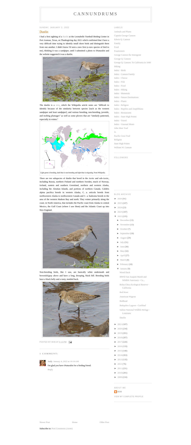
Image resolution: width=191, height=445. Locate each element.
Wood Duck (125, 272)
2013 (120, 359)
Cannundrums (96, 13)
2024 (120, 207)
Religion (118, 139)
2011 (120, 368)
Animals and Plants (122, 31)
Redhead (123, 301)
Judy (50, 361)
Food (116, 47)
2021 (120, 324)
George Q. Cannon (122, 58)
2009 (120, 377)
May (122, 251)
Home (74, 422)
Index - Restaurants (122, 112)
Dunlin (123, 317)
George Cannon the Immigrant (127, 55)
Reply (50, 369)
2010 (120, 372)
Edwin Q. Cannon (122, 39)
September (125, 233)
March (123, 260)
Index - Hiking (120, 89)
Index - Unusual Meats (124, 124)
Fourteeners (119, 51)
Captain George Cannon (124, 35)
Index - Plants (120, 101)
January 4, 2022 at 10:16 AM (66, 361)
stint (57, 105)
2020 (120, 328)
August (123, 237)
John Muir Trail (121, 128)
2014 (120, 355)
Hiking (117, 66)
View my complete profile (129, 397)
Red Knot (124, 292)
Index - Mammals (122, 93)
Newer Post (45, 422)
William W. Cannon (123, 147)
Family (117, 43)
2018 (120, 337)
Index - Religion (121, 105)
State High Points (122, 143)
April (122, 255)
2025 (120, 203)
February (124, 264)
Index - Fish (119, 82)
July (122, 242)
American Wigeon (128, 296)
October (124, 229)
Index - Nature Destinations (126, 97)
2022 (120, 216)
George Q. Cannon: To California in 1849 (132, 62)
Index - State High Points (125, 116)
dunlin (65, 36)
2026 (120, 198)
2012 (120, 364)
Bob (120, 392)
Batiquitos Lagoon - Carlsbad (133, 305)
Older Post (104, 422)
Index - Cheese (120, 78)
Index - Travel (120, 120)
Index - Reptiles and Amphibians (128, 108)
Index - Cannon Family (124, 74)
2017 (120, 342)
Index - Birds (120, 70)
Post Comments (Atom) (62, 428)
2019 (120, 333)
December (125, 220)
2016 (120, 346)
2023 (120, 212)
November (125, 224)
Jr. (115, 132)
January (124, 268)
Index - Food (120, 85)
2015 (120, 350)
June (122, 246)
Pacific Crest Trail (122, 136)
